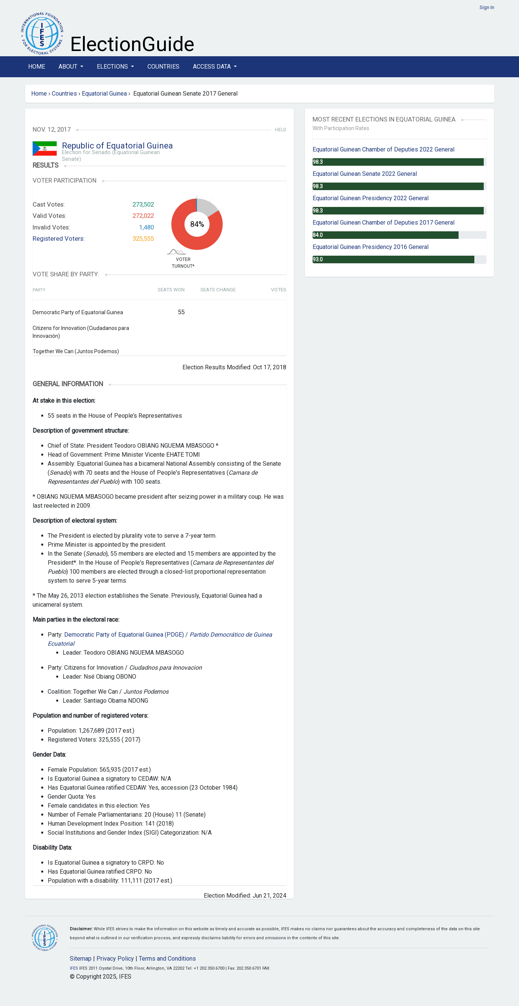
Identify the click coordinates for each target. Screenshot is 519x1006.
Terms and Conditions (167, 958)
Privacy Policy (115, 958)
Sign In (487, 7)
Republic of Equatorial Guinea (117, 145)
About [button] (69, 66)
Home (36, 66)
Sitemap (81, 958)
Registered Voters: (59, 238)
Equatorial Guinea (104, 93)
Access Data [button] (212, 66)
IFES (74, 968)
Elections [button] (113, 66)
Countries (163, 66)
